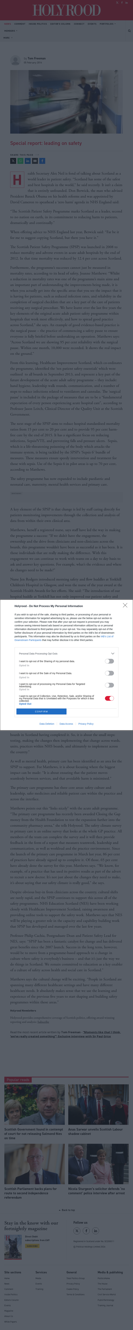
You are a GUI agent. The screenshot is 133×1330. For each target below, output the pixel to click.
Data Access (66, 723)
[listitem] (66, 653)
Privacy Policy (86, 723)
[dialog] (66, 665)
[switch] (109, 661)
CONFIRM (41, 711)
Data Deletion (46, 723)
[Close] (126, 606)
